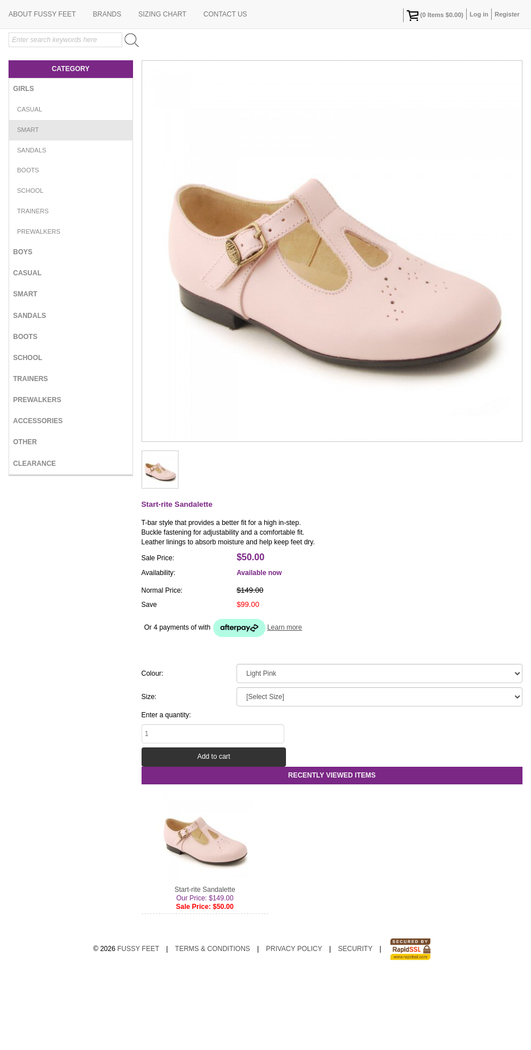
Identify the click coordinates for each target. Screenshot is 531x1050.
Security (355, 1023)
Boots (28, 244)
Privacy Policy (294, 1023)
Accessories (38, 495)
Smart (28, 203)
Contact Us (225, 88)
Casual (29, 183)
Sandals (31, 224)
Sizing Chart (162, 88)
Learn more (284, 701)
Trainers (33, 285)
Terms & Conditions (212, 1023)
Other (25, 516)
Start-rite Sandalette (205, 964)
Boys (22, 326)
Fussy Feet (138, 1023)
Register (507, 14)
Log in (479, 14)
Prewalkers (38, 305)
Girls (23, 163)
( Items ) (434, 15)
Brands (107, 88)
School (30, 264)
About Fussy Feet (42, 88)
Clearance (34, 537)
